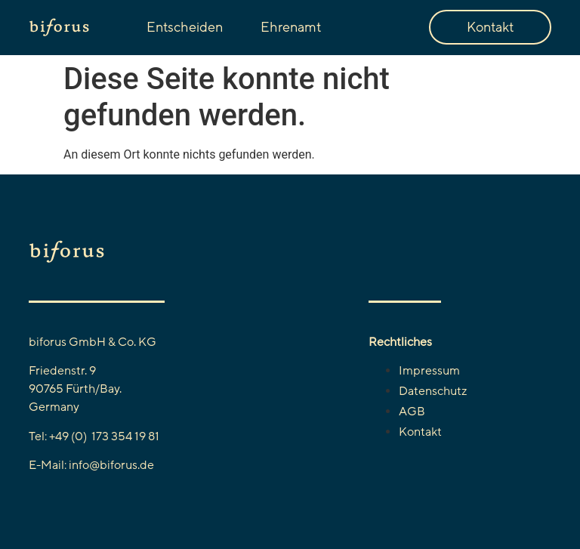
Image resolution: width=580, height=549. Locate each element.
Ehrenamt (291, 27)
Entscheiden (185, 27)
